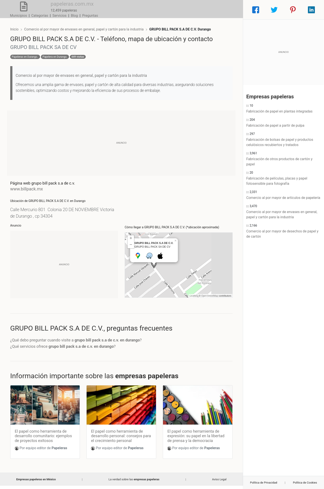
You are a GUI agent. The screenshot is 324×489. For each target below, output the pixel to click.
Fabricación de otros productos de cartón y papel (279, 161)
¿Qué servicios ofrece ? (66, 351)
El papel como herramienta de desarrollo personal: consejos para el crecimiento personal (118, 439)
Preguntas (232, 10)
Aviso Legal (219, 482)
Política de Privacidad (263, 482)
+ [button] (130, 243)
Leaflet (189, 300)
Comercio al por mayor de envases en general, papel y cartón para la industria (88, 26)
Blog (215, 10)
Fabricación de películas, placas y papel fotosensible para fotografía (276, 181)
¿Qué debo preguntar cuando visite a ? (79, 344)
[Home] (20, 9)
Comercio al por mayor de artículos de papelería (283, 198)
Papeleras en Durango (28, 61)
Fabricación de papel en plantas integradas (279, 111)
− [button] (130, 250)
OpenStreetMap (206, 300)
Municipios (159, 10)
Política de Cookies (305, 482)
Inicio (18, 26)
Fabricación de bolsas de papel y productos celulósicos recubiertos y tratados (279, 142)
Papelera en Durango (58, 61)
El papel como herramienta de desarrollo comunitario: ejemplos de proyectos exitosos (47, 439)
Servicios (201, 10)
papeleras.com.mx (65, 7)
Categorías (181, 10)
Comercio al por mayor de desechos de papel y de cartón (282, 234)
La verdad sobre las (134, 482)
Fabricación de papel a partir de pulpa (275, 125)
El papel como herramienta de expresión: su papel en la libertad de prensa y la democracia (194, 439)
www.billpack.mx (30, 193)
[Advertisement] (121, 147)
